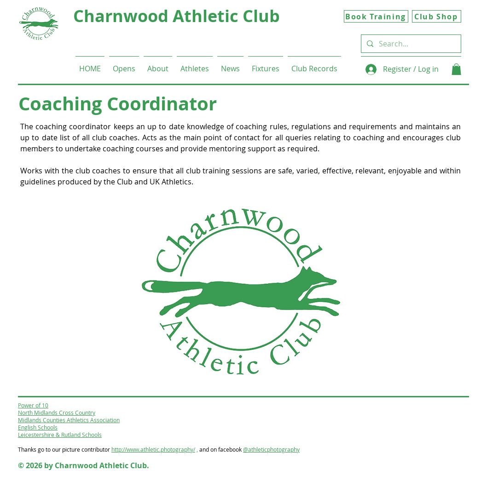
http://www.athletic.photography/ (153, 449)
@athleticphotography (271, 449)
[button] (157, 64)
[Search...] (410, 43)
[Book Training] (376, 16)
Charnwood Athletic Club (176, 16)
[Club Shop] (436, 16)
